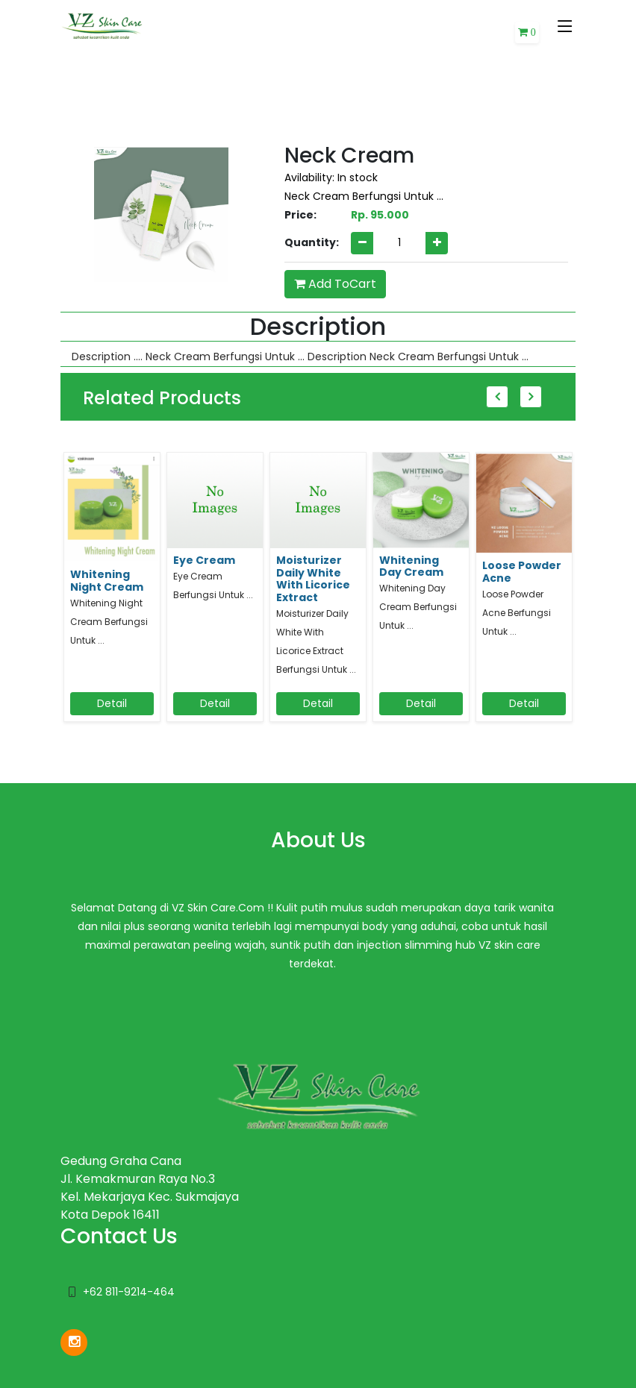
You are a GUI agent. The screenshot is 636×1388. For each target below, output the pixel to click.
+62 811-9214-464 (129, 1291)
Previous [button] (497, 397)
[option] (111, 594)
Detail (112, 703)
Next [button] (531, 397)
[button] (527, 32)
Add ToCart (335, 283)
